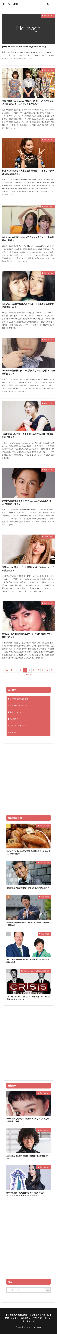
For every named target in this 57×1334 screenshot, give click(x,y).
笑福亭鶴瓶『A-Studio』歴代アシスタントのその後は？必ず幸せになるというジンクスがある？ (28, 102)
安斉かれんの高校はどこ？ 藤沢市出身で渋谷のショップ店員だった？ (28, 569)
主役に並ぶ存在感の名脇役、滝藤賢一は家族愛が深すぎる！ (27, 1157)
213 (52, 670)
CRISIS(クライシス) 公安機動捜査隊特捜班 (36, 971)
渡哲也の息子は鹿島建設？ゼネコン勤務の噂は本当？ (27, 888)
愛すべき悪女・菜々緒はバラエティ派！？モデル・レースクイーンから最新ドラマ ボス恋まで (27, 1194)
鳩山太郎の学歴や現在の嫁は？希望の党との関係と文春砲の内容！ (27, 960)
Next (27, 675)
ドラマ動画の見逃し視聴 (19, 699)
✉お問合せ (14, 719)
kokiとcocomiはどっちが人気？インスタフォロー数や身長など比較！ (28, 239)
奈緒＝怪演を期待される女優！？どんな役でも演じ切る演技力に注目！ (27, 1120)
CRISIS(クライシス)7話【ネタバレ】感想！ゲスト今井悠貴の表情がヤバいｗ (28, 997)
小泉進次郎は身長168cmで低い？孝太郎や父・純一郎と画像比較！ (27, 923)
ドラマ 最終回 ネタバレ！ (19, 705)
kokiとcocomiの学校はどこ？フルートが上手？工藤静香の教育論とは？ (28, 305)
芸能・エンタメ (49, 16)
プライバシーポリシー (18, 726)
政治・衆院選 (45, 897)
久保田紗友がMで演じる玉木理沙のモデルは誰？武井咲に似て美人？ (27, 435)
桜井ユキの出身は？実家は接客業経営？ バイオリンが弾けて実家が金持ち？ (28, 172)
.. (47, 670)
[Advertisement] (28, 775)
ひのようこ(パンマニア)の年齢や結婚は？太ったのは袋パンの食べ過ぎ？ (28, 852)
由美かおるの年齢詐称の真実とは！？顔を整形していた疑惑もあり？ (27, 635)
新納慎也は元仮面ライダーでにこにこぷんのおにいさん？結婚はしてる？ (26, 502)
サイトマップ (15, 732)
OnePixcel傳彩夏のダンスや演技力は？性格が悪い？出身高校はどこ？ (28, 372)
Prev (6, 670)
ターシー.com (10, 4)
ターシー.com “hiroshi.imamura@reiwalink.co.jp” (24, 46)
